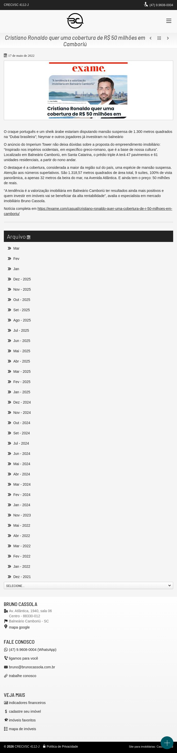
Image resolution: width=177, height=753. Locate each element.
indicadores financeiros (27, 703)
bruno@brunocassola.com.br (32, 667)
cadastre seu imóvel (25, 711)
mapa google (19, 627)
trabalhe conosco (22, 676)
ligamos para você (23, 658)
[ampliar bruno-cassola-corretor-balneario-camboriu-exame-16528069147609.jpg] (88, 90)
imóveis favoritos (22, 720)
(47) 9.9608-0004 (161, 5)
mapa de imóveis (22, 729)
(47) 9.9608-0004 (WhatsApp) (32, 650)
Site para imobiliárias (142, 746)
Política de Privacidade (62, 746)
